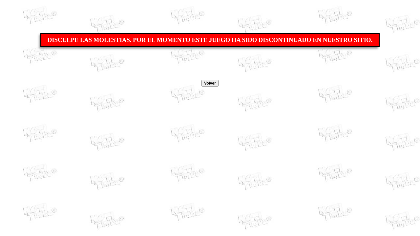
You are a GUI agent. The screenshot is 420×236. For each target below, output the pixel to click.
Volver (210, 83)
